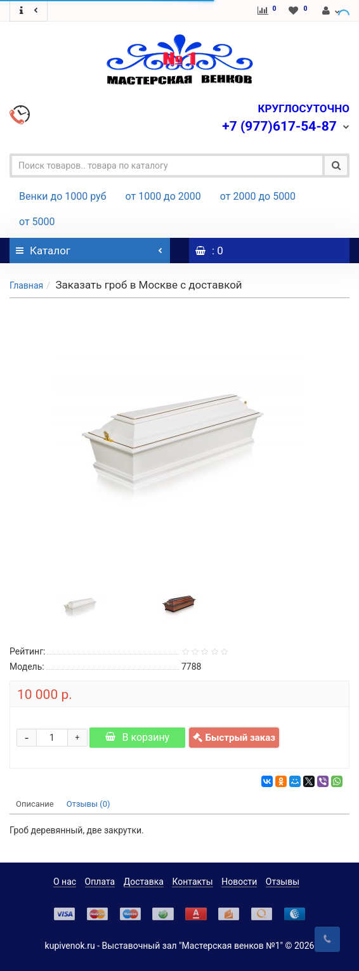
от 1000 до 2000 (163, 196)
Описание (35, 804)
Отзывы (282, 882)
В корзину (137, 737)
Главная (26, 285)
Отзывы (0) (88, 804)
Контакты (192, 882)
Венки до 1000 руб (63, 196)
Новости (239, 882)
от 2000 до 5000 (258, 196)
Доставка (144, 882)
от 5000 (37, 222)
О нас (64, 882)
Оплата (100, 882)
